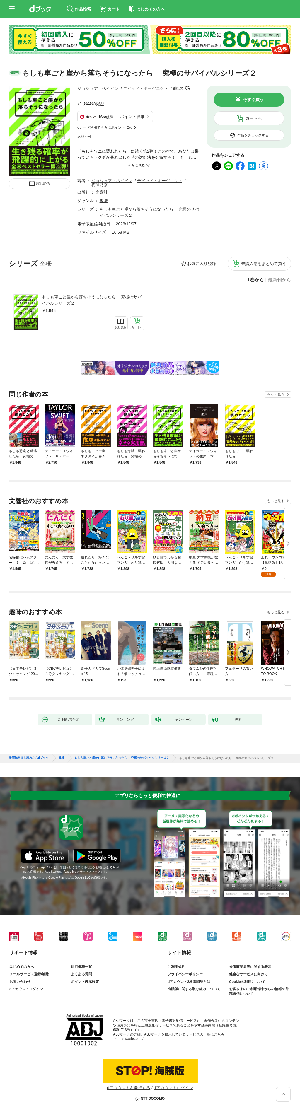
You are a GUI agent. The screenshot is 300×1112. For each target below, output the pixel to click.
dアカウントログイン (26, 989)
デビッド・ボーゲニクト (145, 88)
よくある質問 (81, 974)
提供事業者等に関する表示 (250, 967)
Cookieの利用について (247, 982)
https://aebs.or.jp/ (130, 1039)
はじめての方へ (21, 967)
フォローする (187, 88)
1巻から (255, 280)
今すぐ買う (253, 99)
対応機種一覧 (81, 967)
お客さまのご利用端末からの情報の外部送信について (259, 991)
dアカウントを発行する (128, 1087)
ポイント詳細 (132, 116)
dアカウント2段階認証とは (189, 982)
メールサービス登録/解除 (29, 974)
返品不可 (84, 136)
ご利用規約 (176, 967)
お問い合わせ (19, 982)
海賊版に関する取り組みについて (194, 989)
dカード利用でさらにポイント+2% (104, 127)
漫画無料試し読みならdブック (29, 757)
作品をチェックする (253, 135)
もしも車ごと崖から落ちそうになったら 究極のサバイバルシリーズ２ (92, 300)
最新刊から (279, 280)
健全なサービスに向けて (248, 974)
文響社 (102, 192)
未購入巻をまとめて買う (263, 263)
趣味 (104, 200)
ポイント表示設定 (85, 982)
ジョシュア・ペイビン (97, 88)
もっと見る (275, 394)
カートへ (253, 118)
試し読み (43, 184)
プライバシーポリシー (185, 974)
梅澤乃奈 (99, 184)
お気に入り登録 (201, 263)
